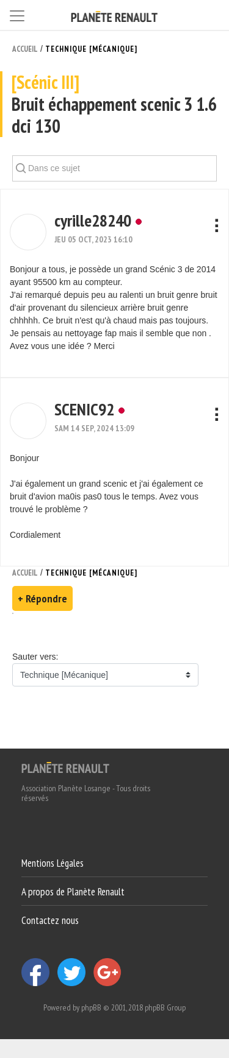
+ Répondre (42, 598)
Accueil (25, 49)
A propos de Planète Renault (73, 891)
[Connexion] (210, 14)
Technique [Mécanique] (91, 49)
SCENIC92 (84, 409)
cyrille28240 (92, 220)
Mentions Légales (52, 863)
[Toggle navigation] (17, 13)
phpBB (91, 1007)
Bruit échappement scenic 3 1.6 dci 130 (114, 104)
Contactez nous (50, 919)
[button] (28, 232)
